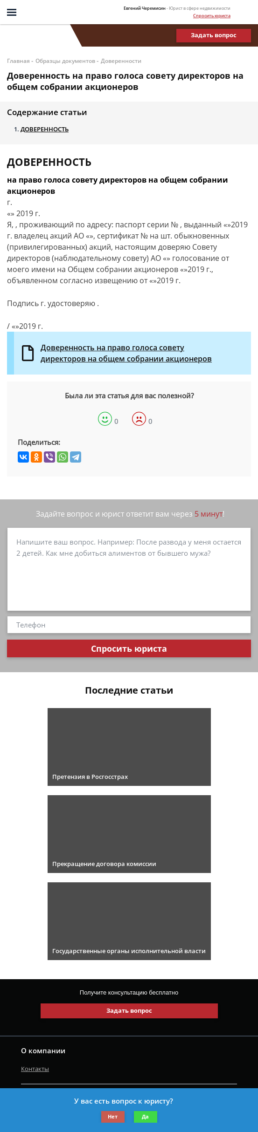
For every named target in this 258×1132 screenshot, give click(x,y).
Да (145, 1116)
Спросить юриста (211, 16)
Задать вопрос (214, 35)
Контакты (35, 1068)
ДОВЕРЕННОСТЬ (45, 129)
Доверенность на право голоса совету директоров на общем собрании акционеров (126, 353)
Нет (113, 1116)
